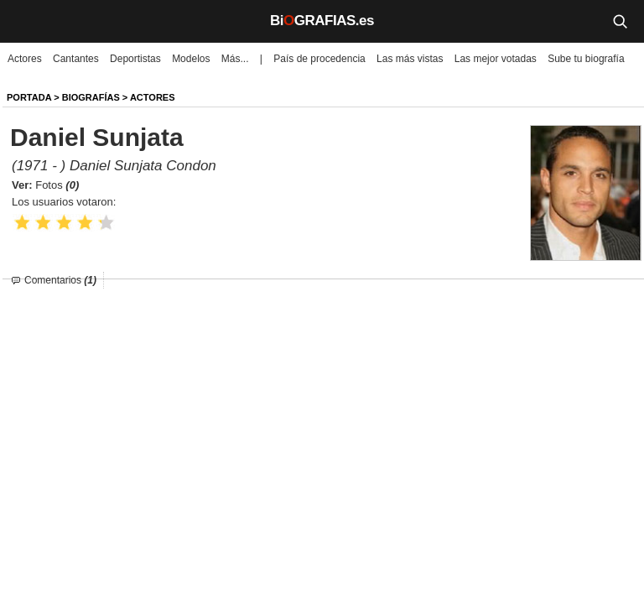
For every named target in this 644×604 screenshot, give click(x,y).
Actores (25, 59)
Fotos (57, 185)
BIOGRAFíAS (91, 97)
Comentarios (60, 280)
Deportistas (135, 59)
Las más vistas (410, 59)
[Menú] (25, 21)
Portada (29, 97)
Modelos (191, 59)
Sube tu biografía (586, 59)
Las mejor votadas (495, 59)
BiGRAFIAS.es (322, 21)
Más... (235, 59)
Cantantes (76, 59)
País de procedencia (319, 59)
